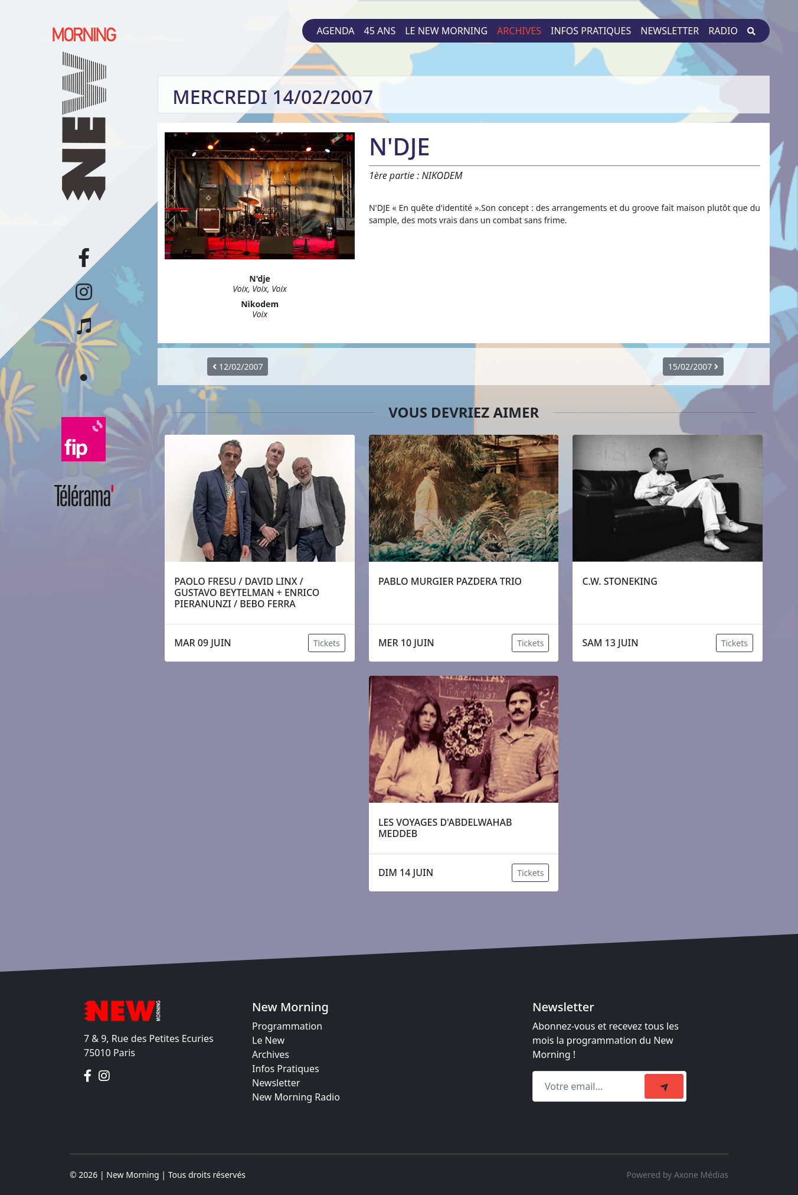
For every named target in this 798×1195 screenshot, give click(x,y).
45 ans (380, 30)
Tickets (326, 643)
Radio (723, 30)
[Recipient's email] (590, 1086)
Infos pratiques (591, 30)
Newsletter (669, 30)
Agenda (335, 30)
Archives (519, 30)
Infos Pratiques (285, 1068)
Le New (268, 1040)
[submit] (664, 1086)
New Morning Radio (296, 1096)
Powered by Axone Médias (677, 1174)
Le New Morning (446, 30)
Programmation (287, 1026)
